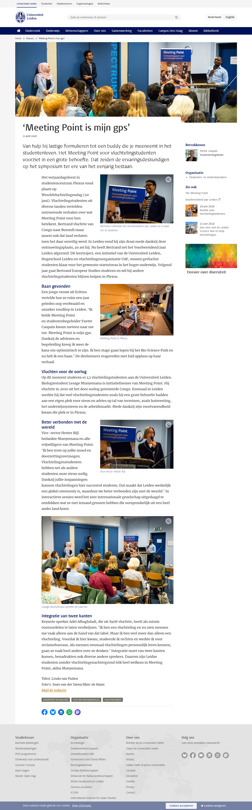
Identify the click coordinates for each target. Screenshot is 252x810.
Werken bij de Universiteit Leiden (145, 743)
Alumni (193, 31)
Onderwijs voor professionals (32, 759)
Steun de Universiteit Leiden (142, 748)
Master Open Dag (25, 776)
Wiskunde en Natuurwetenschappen (92, 776)
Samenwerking (122, 31)
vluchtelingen (113, 699)
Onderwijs (53, 31)
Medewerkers (64, 3)
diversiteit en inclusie (55, 699)
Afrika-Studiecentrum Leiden (87, 781)
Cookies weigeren (215, 806)
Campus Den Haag (170, 31)
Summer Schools (25, 765)
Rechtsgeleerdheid (81, 765)
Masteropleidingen (26, 748)
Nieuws (30, 38)
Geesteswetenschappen (84, 748)
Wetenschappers (76, 31)
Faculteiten (145, 31)
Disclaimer (132, 776)
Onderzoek (32, 31)
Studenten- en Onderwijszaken (207, 177)
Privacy (130, 787)
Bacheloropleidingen (27, 743)
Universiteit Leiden (27, 3)
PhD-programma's (25, 754)
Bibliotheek (104, 3)
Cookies (130, 781)
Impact (130, 759)
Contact (130, 792)
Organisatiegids (84, 3)
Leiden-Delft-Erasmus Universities (145, 765)
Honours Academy (81, 787)
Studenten (46, 3)
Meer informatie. (82, 805)
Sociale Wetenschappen (84, 770)
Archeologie (77, 743)
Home (18, 38)
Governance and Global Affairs (88, 759)
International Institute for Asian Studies (93, 798)
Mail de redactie (54, 690)
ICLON (74, 792)
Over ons (100, 31)
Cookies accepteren (181, 806)
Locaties (130, 770)
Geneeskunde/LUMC (82, 754)
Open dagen (22, 770)
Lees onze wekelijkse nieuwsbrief (201, 743)
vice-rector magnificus (86, 699)
